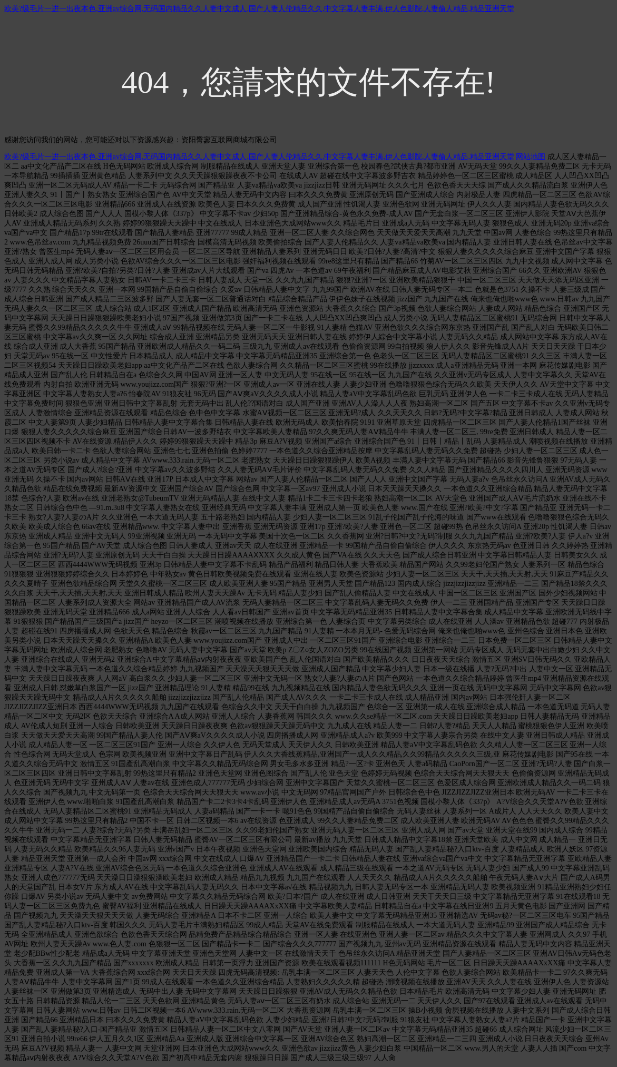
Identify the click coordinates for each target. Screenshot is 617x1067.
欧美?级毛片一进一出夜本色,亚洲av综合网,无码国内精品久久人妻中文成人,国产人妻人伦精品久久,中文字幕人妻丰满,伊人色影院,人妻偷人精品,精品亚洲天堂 (259, 9)
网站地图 (530, 157)
